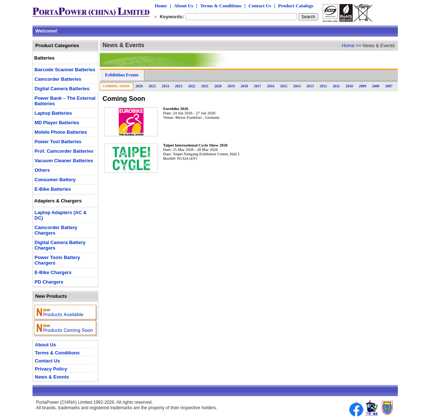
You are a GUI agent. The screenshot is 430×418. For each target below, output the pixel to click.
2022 (191, 86)
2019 (231, 86)
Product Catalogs (295, 5)
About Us (183, 5)
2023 (178, 86)
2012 (323, 86)
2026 (139, 86)
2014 (297, 86)
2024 (165, 86)
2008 (375, 86)
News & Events (52, 377)
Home (161, 5)
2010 (349, 86)
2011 (336, 86)
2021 (205, 86)
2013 (310, 86)
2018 (244, 86)
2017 (257, 86)
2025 (152, 86)
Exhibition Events (122, 74)
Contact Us (259, 5)
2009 (362, 86)
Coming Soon (116, 86)
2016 (270, 86)
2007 (388, 86)
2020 (218, 86)
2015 (284, 86)
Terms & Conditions (220, 5)
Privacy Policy (51, 369)
